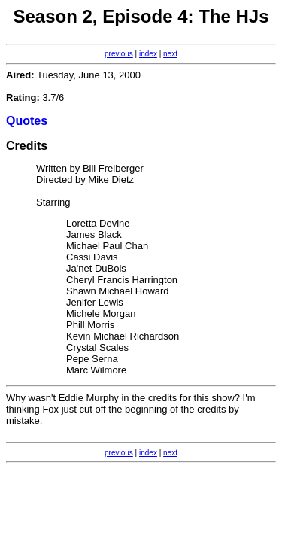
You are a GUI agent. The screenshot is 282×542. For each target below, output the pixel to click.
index (148, 54)
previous (119, 54)
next (170, 54)
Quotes (26, 120)
